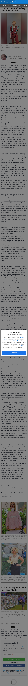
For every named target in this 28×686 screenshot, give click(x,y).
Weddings (5, 5)
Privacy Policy (17, 341)
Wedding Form (16, 5)
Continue (14, 353)
